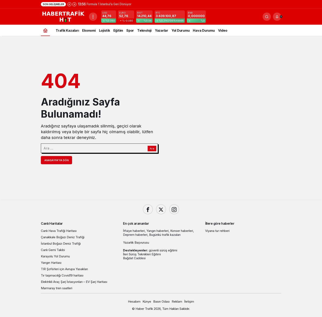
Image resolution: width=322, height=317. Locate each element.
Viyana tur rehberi (217, 231)
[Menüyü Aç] (93, 17)
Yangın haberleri (157, 231)
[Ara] (267, 17)
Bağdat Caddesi (134, 258)
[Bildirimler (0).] (277, 17)
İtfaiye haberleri (134, 231)
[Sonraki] (74, 4)
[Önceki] (69, 4)
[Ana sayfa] (45, 30)
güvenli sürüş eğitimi (163, 250)
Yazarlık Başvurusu (136, 242)
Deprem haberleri (135, 235)
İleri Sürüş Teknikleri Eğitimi (142, 254)
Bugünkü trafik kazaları (165, 235)
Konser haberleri (181, 231)
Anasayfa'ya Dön (56, 160)
